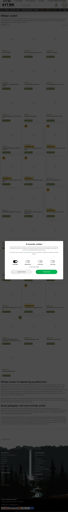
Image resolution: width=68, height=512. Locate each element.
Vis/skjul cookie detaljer (34, 267)
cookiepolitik (29, 252)
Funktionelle (40, 264)
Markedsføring (28, 264)
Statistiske (52, 264)
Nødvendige (15, 264)
